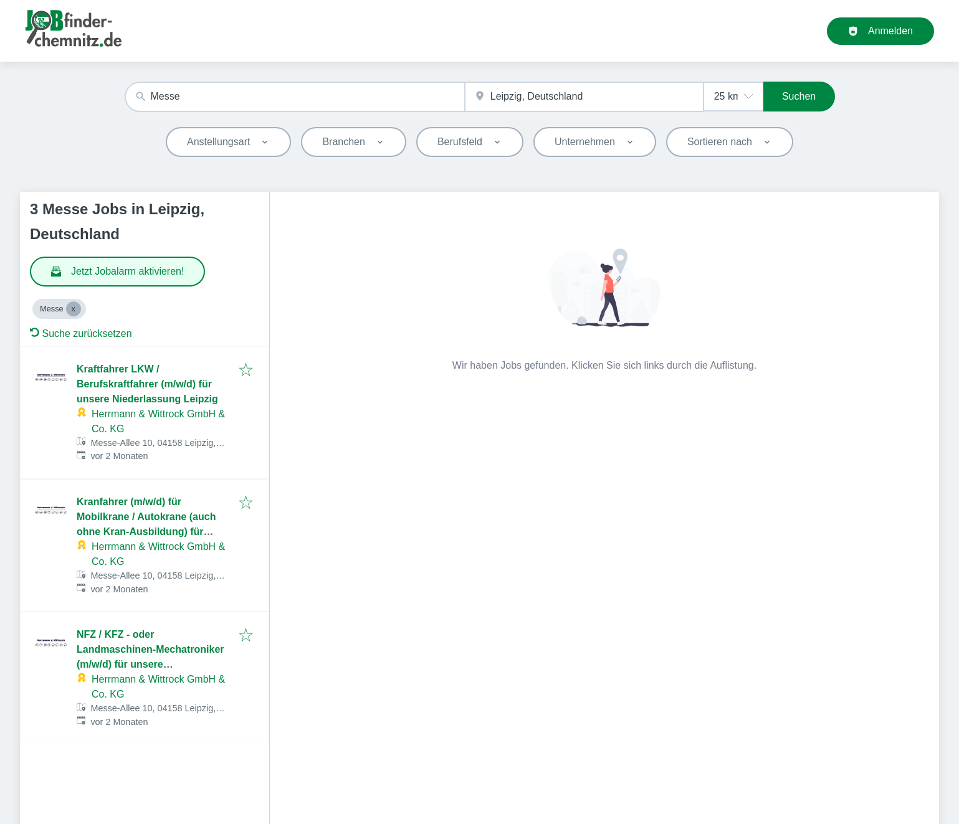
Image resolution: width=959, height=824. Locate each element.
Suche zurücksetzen (81, 333)
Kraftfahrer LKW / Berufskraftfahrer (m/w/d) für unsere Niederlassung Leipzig (147, 384)
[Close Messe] (73, 308)
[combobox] (295, 97)
